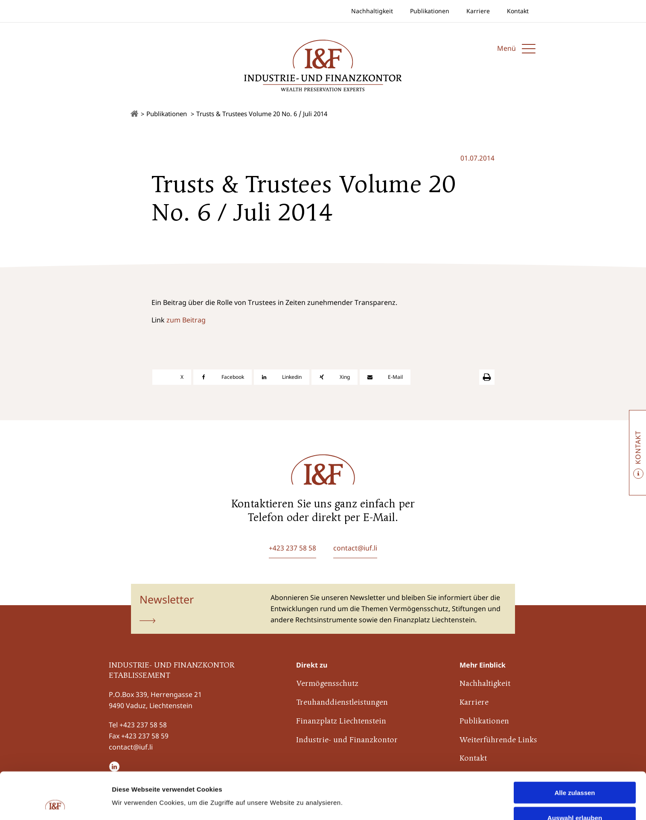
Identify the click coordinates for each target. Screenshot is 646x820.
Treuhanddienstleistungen (342, 703)
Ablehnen (574, 798)
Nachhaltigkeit (372, 11)
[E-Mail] (385, 377)
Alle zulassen (574, 748)
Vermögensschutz (327, 684)
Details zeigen (453, 786)
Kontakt (518, 11)
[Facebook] (222, 377)
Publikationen (429, 11)
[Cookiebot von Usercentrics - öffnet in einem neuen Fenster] (55, 803)
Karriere (478, 11)
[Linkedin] (281, 377)
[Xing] (334, 377)
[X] (171, 377)
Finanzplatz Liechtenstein (341, 722)
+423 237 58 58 (143, 724)
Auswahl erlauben (574, 773)
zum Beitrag (186, 320)
